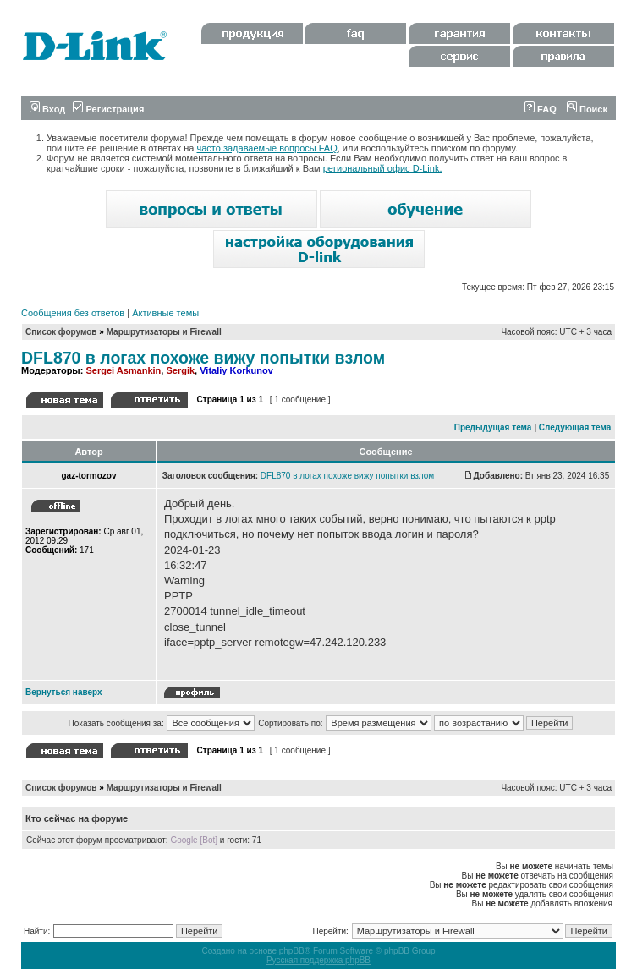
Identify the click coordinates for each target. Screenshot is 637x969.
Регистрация (108, 109)
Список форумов (61, 332)
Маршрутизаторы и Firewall (164, 332)
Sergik (180, 370)
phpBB (292, 950)
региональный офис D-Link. (382, 168)
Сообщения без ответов (72, 313)
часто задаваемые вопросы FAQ (267, 148)
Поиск (587, 109)
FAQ (540, 109)
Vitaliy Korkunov (236, 370)
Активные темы (165, 313)
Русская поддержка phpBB (318, 960)
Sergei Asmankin (123, 370)
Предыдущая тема (493, 427)
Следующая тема (575, 427)
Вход (47, 109)
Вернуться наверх (63, 692)
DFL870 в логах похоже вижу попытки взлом (203, 357)
